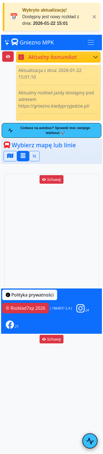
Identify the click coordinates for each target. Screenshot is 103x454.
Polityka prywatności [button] (30, 295)
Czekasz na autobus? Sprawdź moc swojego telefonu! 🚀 (49, 130)
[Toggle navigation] (91, 42)
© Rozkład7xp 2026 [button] (25, 308)
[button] (83, 308)
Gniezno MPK (29, 42)
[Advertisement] (51, 236)
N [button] (34, 156)
